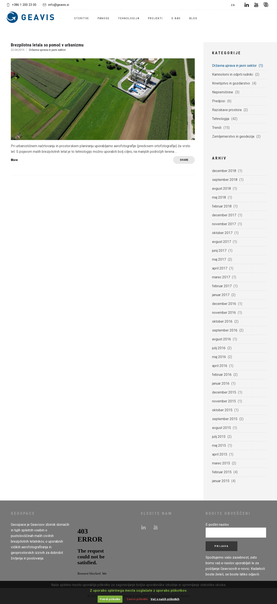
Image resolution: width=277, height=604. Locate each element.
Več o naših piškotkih (165, 599)
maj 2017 (219, 259)
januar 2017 (220, 295)
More (14, 160)
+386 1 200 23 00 (24, 5)
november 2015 (224, 401)
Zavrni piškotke (137, 599)
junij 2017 (219, 251)
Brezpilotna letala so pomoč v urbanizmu (47, 45)
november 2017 (224, 224)
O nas (176, 18)
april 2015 (219, 454)
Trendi (216, 128)
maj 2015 (219, 445)
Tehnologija (128, 18)
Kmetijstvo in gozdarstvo (231, 83)
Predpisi (218, 101)
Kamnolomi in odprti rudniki (232, 74)
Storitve (81, 18)
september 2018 (224, 180)
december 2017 (224, 215)
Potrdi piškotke (110, 599)
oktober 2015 (222, 410)
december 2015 (224, 392)
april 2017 (219, 268)
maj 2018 (219, 197)
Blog (193, 18)
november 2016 (224, 313)
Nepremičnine (222, 92)
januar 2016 (220, 383)
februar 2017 (222, 286)
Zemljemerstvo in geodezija (233, 136)
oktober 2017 (222, 233)
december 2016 (224, 304)
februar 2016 (222, 375)
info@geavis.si (56, 5)
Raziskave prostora (227, 110)
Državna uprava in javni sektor (234, 66)
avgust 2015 (221, 428)
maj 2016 (219, 357)
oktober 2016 (222, 321)
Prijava (221, 546)
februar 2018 (222, 206)
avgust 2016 (221, 339)
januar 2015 (220, 481)
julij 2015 (218, 437)
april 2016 (219, 366)
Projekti (155, 18)
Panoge (104, 18)
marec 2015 (221, 463)
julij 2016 (218, 348)
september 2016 (224, 330)
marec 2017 (221, 277)
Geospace (18, 525)
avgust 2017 (221, 242)
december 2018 (224, 171)
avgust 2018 (221, 188)
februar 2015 (222, 472)
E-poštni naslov (217, 525)
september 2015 (224, 419)
